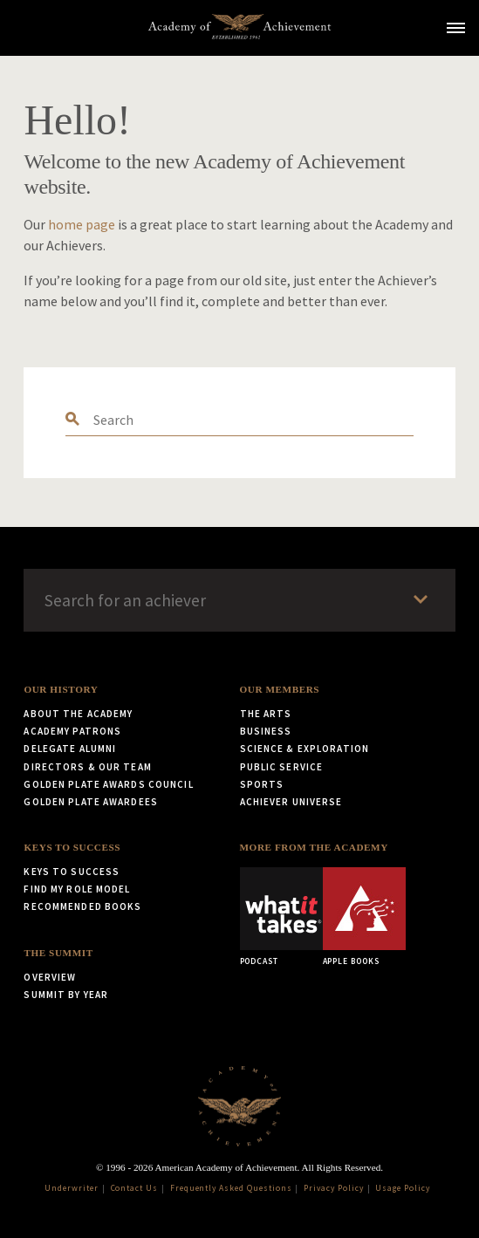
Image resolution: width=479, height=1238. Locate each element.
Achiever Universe (291, 802)
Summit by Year (66, 994)
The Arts (266, 714)
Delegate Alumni (70, 748)
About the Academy (78, 714)
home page (81, 224)
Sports (262, 784)
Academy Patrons (72, 731)
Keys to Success (72, 847)
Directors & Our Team (87, 767)
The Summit (58, 952)
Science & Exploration (305, 748)
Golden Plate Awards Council (108, 784)
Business (266, 731)
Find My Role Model (77, 889)
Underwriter (71, 1188)
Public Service (282, 767)
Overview (50, 977)
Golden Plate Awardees (91, 802)
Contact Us (135, 1188)
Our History (61, 689)
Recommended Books (82, 906)
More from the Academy (314, 847)
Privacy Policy (333, 1188)
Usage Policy (402, 1188)
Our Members (280, 689)
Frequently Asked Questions (231, 1188)
